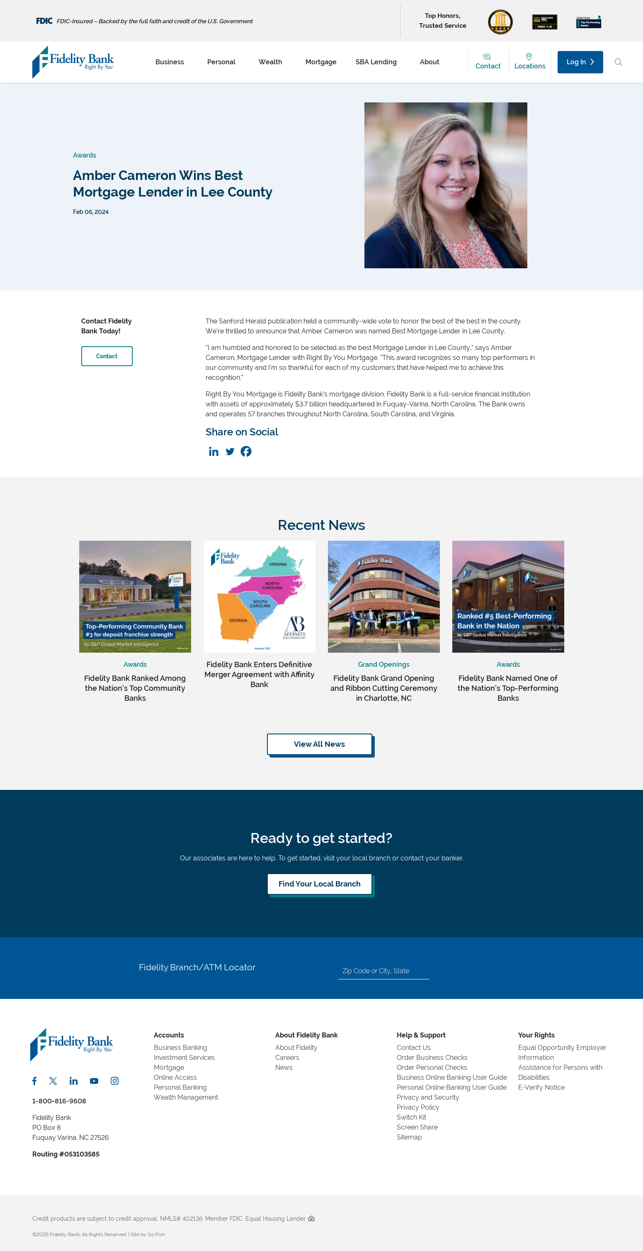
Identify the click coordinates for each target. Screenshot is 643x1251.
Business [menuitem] (169, 62)
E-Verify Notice (541, 1087)
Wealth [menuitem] (270, 62)
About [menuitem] (429, 62)
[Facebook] (246, 451)
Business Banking (180, 1048)
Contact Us (414, 1048)
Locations (530, 66)
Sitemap (409, 1137)
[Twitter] (230, 451)
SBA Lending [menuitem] (376, 62)
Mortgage (169, 1067)
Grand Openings (384, 664)
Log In (580, 62)
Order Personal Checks (432, 1067)
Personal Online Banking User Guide (452, 1087)
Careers (287, 1058)
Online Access (175, 1077)
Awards (84, 155)
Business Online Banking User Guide (452, 1077)
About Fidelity (296, 1048)
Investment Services (184, 1058)
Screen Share (417, 1127)
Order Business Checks (432, 1058)
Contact (488, 66)
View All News (319, 744)
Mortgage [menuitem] (321, 62)
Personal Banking (180, 1087)
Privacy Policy (418, 1107)
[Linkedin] (213, 451)
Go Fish (156, 1234)
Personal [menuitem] (221, 62)
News (284, 1067)
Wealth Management (186, 1097)
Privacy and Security (428, 1097)
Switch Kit (411, 1117)
